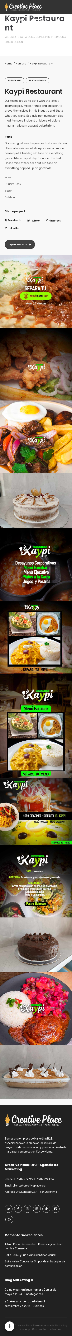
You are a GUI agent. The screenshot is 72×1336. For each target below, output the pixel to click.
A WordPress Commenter (20, 1244)
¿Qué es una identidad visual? (38, 1255)
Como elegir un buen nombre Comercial (31, 1289)
